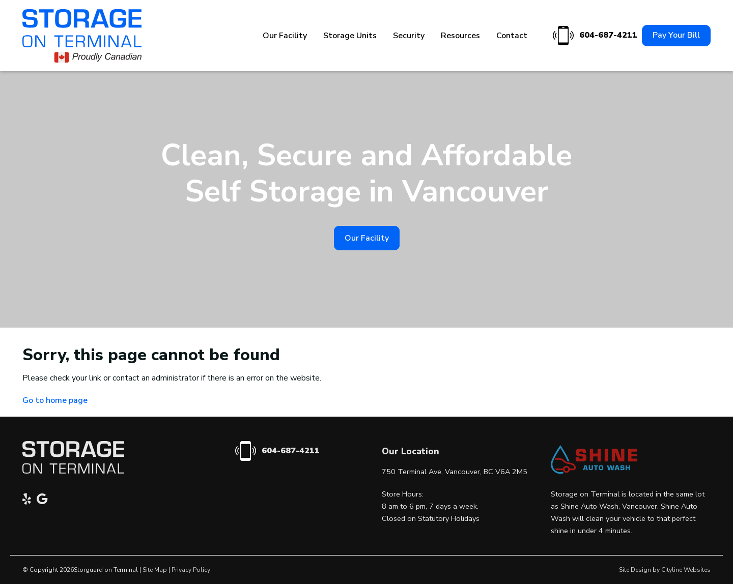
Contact (511, 35)
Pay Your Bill (676, 35)
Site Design (635, 570)
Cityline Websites (686, 570)
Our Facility (285, 35)
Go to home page (55, 400)
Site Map (155, 570)
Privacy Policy (191, 570)
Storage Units (350, 35)
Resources (460, 35)
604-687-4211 (593, 36)
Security (409, 35)
